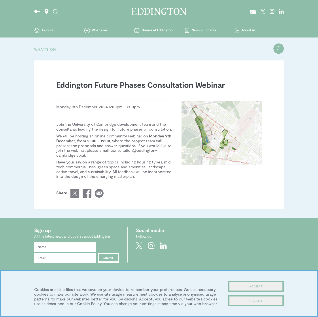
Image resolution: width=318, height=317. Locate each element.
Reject (256, 300)
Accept (256, 286)
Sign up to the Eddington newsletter (253, 11)
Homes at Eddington (157, 30)
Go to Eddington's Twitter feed (263, 11)
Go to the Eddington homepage (159, 11)
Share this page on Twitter (74, 193)
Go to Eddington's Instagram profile (272, 11)
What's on (99, 30)
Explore (47, 30)
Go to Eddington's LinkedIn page (281, 11)
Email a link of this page (99, 193)
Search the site (55, 11)
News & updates (204, 30)
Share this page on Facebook (87, 193)
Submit (108, 258)
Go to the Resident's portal (37, 11)
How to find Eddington (47, 11)
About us (249, 30)
